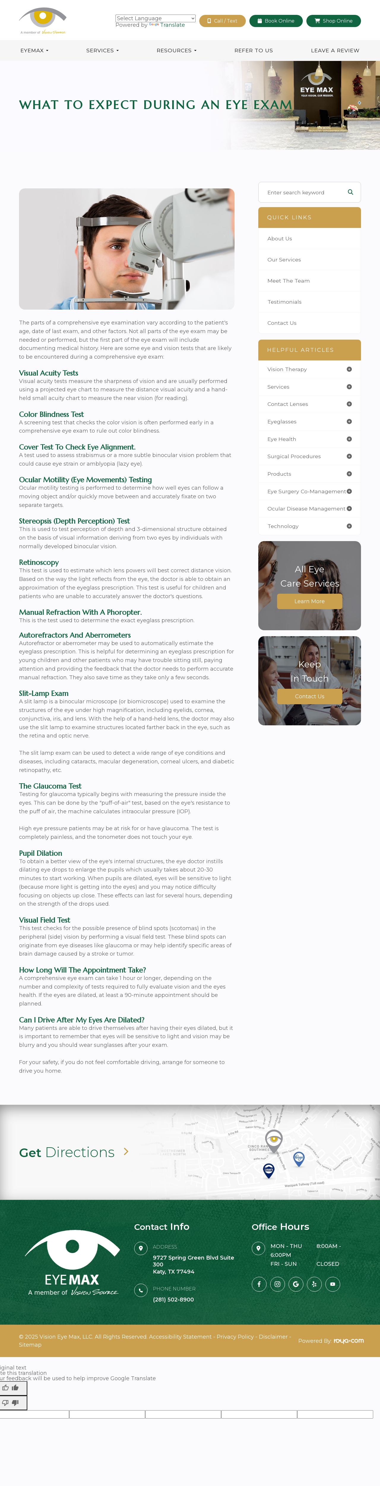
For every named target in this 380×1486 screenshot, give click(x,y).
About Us (279, 238)
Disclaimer (273, 1335)
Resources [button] (177, 50)
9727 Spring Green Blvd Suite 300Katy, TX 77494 (193, 1264)
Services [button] (102, 50)
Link (190, 1152)
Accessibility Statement (180, 1335)
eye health (281, 439)
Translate (167, 25)
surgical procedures (294, 456)
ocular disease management (306, 508)
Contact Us (282, 323)
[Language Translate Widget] (155, 18)
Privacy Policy (235, 1335)
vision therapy (287, 369)
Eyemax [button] (34, 50)
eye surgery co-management (306, 491)
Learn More (309, 601)
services (278, 387)
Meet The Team (288, 281)
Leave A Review (335, 50)
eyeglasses (282, 421)
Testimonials (284, 302)
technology (283, 526)
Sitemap (30, 1340)
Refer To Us (254, 50)
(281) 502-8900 (173, 1299)
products (279, 474)
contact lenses (287, 404)
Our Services (284, 259)
